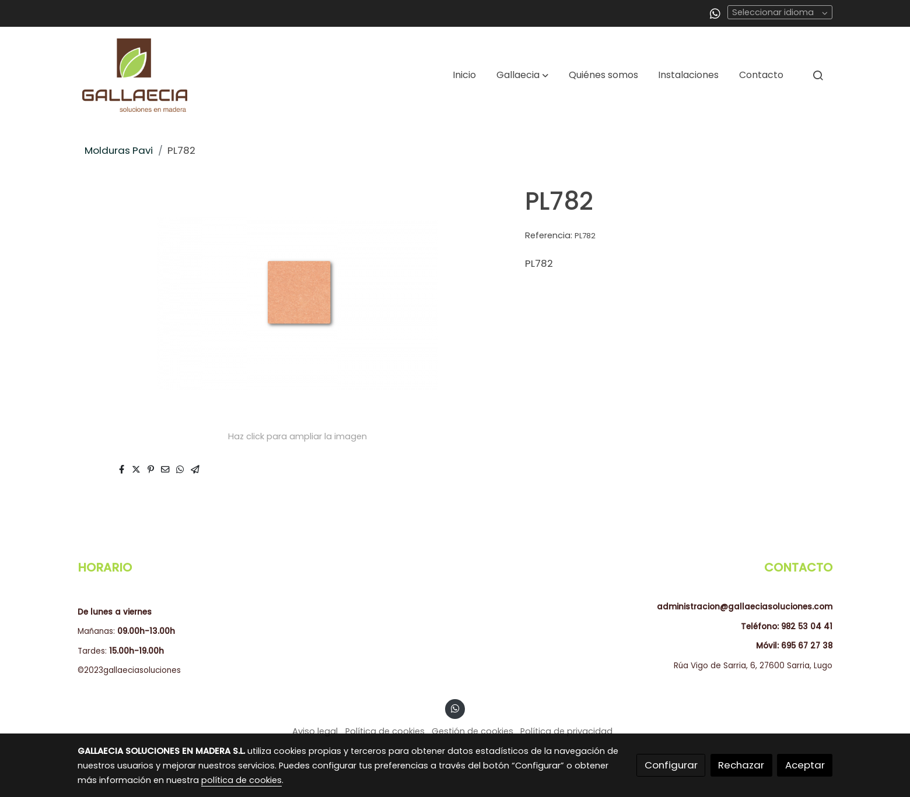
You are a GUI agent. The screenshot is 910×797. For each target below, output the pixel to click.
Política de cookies (385, 731)
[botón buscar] (818, 75)
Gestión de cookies (472, 731)
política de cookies (241, 780)
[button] (522, 75)
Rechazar (741, 765)
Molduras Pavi (119, 150)
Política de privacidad (566, 731)
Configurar (671, 765)
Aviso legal (315, 731)
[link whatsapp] (715, 13)
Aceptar (805, 765)
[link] (134, 75)
